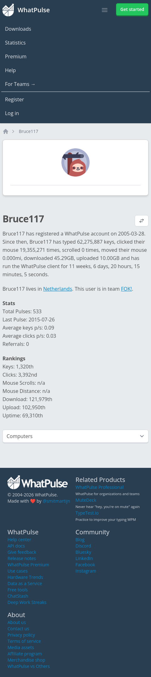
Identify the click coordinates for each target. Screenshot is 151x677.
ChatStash (18, 596)
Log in (12, 113)
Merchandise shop (26, 660)
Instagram (86, 571)
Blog (80, 539)
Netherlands (57, 288)
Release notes (22, 558)
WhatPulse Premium (28, 565)
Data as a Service (25, 583)
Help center (19, 539)
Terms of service (24, 641)
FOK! (126, 288)
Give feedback (22, 552)
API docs (16, 546)
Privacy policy (21, 635)
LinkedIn (84, 558)
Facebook (85, 565)
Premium (16, 56)
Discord (83, 546)
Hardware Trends (25, 577)
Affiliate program (25, 654)
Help (10, 70)
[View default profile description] (141, 221)
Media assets (21, 647)
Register (14, 99)
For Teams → (20, 84)
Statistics (15, 42)
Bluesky (83, 552)
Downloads (18, 28)
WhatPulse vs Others (29, 666)
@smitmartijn (56, 501)
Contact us (18, 629)
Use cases (18, 571)
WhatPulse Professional (99, 487)
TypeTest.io (87, 513)
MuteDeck (86, 500)
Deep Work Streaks (27, 602)
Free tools (18, 590)
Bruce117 (28, 131)
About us (17, 622)
